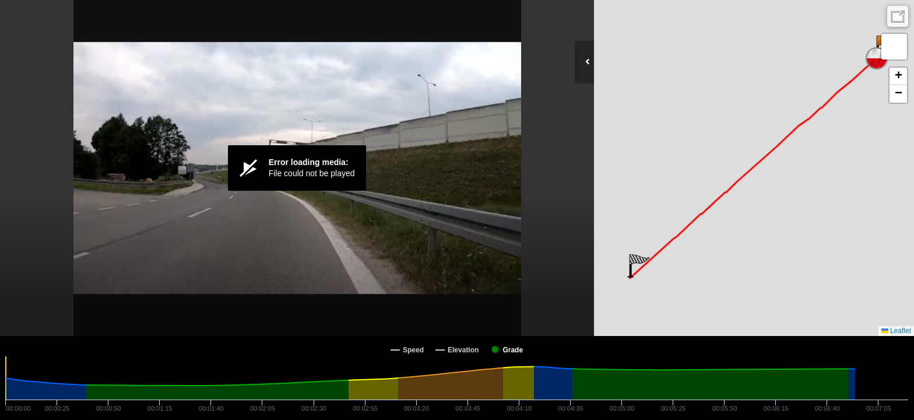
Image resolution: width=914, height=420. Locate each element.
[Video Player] (297, 168)
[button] (638, 266)
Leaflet (896, 331)
